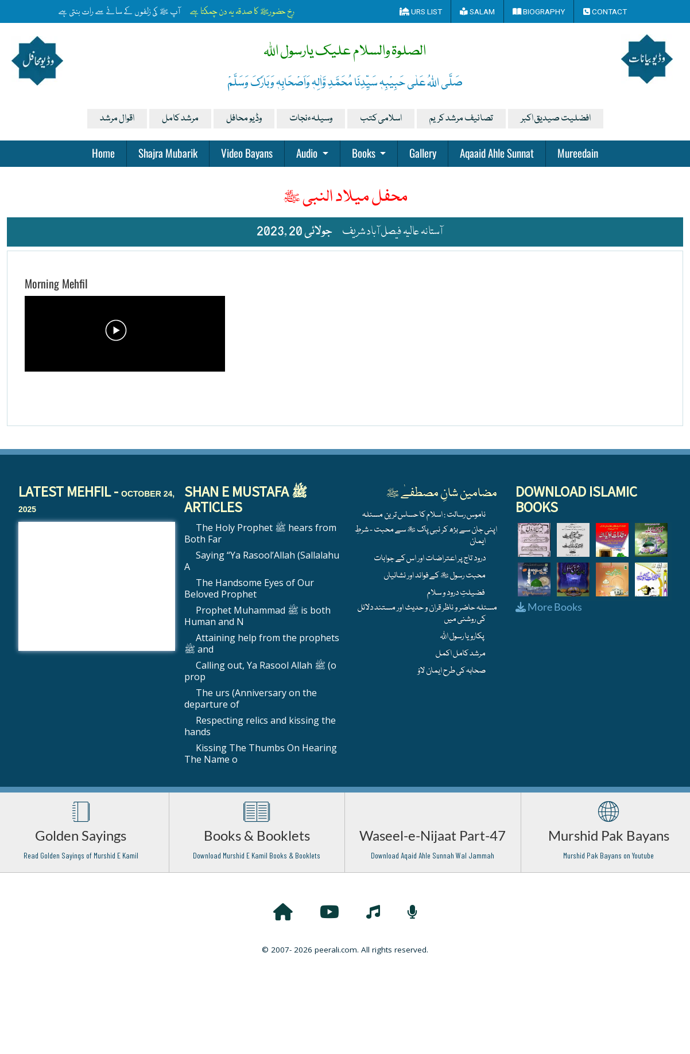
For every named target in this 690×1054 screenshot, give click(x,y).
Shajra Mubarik (167, 153)
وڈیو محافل (244, 119)
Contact (605, 11)
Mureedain (577, 153)
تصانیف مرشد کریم (461, 119)
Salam (477, 11)
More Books (548, 606)
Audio (308, 153)
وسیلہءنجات (310, 119)
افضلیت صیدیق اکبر (556, 119)
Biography (539, 11)
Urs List (421, 11)
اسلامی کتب (381, 119)
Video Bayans (247, 153)
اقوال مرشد (117, 119)
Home (103, 153)
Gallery (422, 153)
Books (365, 153)
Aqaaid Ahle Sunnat (497, 153)
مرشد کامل (180, 119)
